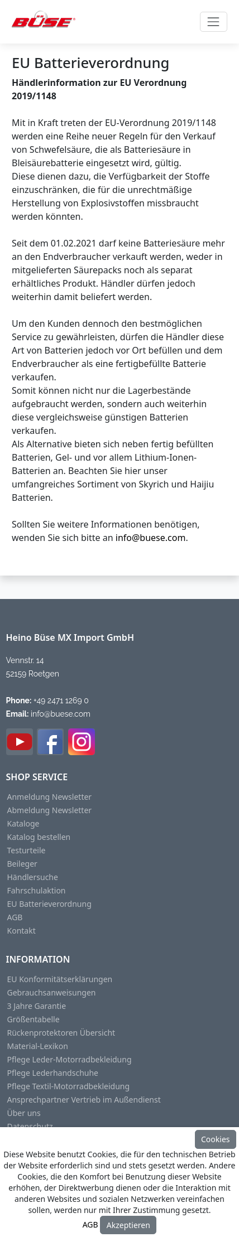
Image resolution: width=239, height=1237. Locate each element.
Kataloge (23, 824)
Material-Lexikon (37, 1046)
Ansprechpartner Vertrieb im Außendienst (84, 1100)
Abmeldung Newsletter (49, 810)
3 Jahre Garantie (36, 1006)
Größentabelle (33, 1019)
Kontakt (21, 931)
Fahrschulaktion (36, 891)
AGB (15, 917)
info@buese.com (151, 537)
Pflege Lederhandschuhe (53, 1073)
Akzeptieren (128, 1225)
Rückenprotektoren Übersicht (61, 1033)
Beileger (22, 864)
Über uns (24, 1113)
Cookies (215, 1139)
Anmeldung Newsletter (49, 797)
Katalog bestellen (39, 837)
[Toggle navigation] (213, 21)
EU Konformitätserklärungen (60, 979)
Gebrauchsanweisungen (51, 993)
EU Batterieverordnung (49, 904)
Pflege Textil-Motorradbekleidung (68, 1086)
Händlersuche (32, 877)
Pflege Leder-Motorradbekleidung (69, 1060)
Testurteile (26, 850)
